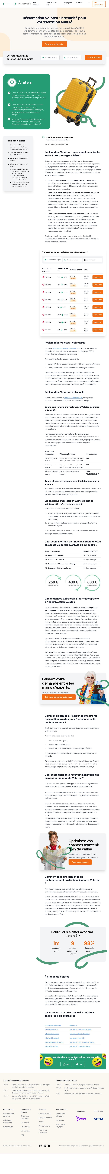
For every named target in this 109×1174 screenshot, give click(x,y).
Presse (41, 1122)
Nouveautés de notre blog (66, 1080)
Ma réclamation (98, 4)
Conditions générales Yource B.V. (92, 1146)
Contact (79, 3)
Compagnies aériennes (53, 1025)
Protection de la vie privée (68, 1146)
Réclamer (98, 277)
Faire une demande (80, 862)
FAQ (22, 1135)
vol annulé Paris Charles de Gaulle (82, 1042)
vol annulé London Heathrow (80, 1046)
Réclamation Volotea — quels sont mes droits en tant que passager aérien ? (19, 147)
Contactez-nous (45, 1114)
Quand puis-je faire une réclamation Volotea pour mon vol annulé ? (20, 171)
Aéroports (73, 1025)
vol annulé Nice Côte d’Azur (79, 1034)
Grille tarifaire (8, 1127)
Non (79, 1064)
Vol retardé (25, 1127)
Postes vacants (44, 1126)
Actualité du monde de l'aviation (16, 1080)
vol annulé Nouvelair (52, 1038)
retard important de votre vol (64, 348)
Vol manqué (25, 1131)
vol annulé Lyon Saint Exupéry (80, 1029)
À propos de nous (45, 1118)
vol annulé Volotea (51, 1046)
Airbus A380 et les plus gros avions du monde (81, 1085)
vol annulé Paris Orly (77, 1038)
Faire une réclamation (54, 44)
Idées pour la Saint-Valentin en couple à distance (82, 1094)
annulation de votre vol (73, 398)
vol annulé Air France (52, 1034)
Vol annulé (25, 1123)
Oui (66, 1064)
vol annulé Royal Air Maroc (54, 1042)
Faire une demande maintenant (59, 697)
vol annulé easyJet (51, 1029)
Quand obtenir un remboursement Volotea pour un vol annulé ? (20, 178)
